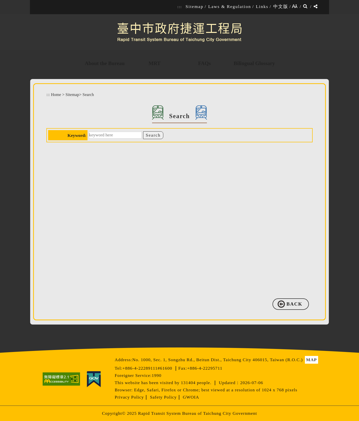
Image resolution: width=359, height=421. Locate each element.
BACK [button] (294, 304)
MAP (311, 359)
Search (88, 94)
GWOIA (191, 397)
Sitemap (194, 6)
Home (56, 94)
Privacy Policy (129, 397)
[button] (183, 342)
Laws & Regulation (229, 6)
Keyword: (77, 135)
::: (180, 7)
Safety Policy (163, 397)
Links (262, 6)
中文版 (280, 6)
